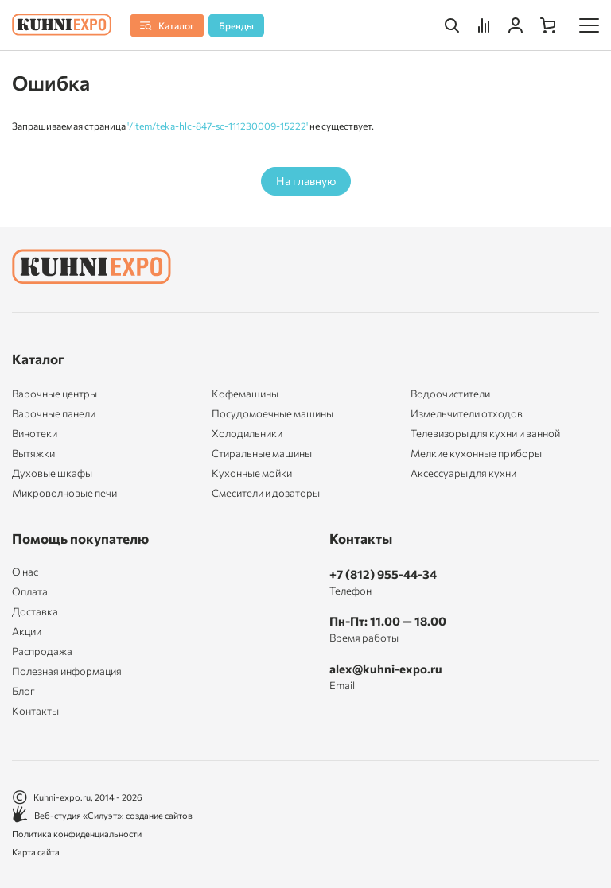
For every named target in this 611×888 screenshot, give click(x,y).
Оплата (30, 592)
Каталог (38, 359)
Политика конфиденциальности (77, 833)
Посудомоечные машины (272, 413)
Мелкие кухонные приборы (476, 453)
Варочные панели (53, 413)
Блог (23, 691)
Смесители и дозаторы (266, 493)
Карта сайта (36, 852)
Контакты (35, 711)
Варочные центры (54, 393)
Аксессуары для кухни (463, 473)
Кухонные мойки (252, 473)
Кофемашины (245, 393)
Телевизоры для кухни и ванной (485, 433)
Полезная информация (67, 671)
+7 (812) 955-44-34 (383, 574)
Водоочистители (450, 393)
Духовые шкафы (52, 473)
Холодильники (247, 433)
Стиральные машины (262, 453)
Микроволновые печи (64, 493)
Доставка (35, 612)
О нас (25, 572)
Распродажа (42, 651)
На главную (306, 181)
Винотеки (34, 433)
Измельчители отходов (467, 413)
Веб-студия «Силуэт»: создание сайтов (102, 815)
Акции (26, 631)
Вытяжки (33, 453)
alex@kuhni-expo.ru (385, 668)
